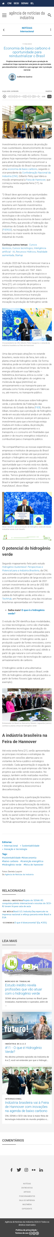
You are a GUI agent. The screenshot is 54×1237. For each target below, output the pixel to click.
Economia (8, 923)
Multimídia (27, 1205)
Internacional (27, 31)
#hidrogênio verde (11, 864)
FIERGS (7, 229)
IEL (32, 3)
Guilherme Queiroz (24, 77)
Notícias (27, 1184)
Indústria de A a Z (15, 1044)
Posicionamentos (27, 1196)
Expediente (27, 1209)
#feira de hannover (33, 864)
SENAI (24, 3)
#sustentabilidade (11, 857)
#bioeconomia (28, 857)
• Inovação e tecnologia (14, 849)
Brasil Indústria (13, 901)
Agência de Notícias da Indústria (19, 874)
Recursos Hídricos (26, 251)
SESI (16, 3)
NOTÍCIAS (27, 28)
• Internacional (10, 845)
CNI (9, 3)
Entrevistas (27, 1188)
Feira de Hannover (36, 179)
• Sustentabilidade (29, 845)
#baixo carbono (10, 861)
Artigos (27, 1192)
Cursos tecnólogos (22, 248)
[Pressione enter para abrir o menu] (4, 15)
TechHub (7, 598)
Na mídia (8, 912)
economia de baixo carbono (22, 169)
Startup (19, 255)
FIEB (37, 407)
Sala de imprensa (27, 1200)
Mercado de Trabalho (17, 981)
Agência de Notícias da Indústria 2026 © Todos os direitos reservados (27, 1223)
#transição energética (31, 861)
